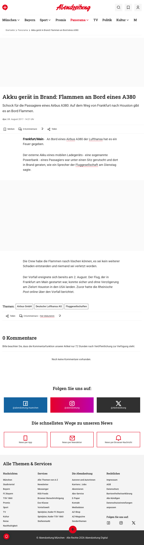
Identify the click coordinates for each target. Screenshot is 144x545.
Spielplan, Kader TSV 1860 (50, 516)
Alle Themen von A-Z (48, 480)
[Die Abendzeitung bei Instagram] (72, 405)
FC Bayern (8, 493)
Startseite (10, 30)
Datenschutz (113, 489)
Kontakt (76, 503)
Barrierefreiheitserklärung (119, 493)
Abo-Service (78, 493)
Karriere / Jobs (79, 484)
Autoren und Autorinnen (83, 480)
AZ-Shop (76, 512)
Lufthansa (96, 139)
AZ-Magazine (78, 516)
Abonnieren (77, 489)
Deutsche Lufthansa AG (49, 306)
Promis (61, 20)
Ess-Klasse (43, 503)
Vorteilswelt (43, 507)
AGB (109, 484)
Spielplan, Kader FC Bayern (51, 512)
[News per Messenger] (25, 439)
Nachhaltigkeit (10, 525)
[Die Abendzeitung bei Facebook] (25, 405)
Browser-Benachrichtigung (51, 498)
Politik (107, 20)
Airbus (70, 139)
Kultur (121, 20)
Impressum (112, 480)
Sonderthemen (79, 521)
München (9, 20)
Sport (44, 20)
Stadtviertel (9, 484)
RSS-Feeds (43, 493)
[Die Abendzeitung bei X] (118, 405)
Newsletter (43, 484)
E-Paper (76, 498)
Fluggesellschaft (87, 165)
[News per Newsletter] (72, 439)
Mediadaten (78, 507)
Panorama (78, 20)
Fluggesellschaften (76, 306)
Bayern (30, 20)
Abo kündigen (113, 498)
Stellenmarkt (44, 521)
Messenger (43, 489)
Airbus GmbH (24, 306)
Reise (6, 521)
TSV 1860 (7, 498)
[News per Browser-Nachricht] (118, 439)
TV (95, 20)
